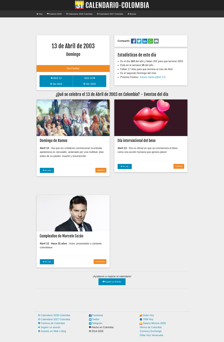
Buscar (132, 14)
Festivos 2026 (54, 14)
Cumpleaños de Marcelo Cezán (61, 236)
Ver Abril (56, 84)
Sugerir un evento (49, 327)
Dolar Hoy (147, 315)
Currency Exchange (151, 331)
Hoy (39, 14)
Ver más (47, 170)
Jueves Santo (147, 77)
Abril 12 (56, 78)
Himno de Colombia (151, 327)
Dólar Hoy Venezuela (151, 335)
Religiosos (101, 170)
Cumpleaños (100, 261)
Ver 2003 (89, 84)
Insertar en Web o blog (52, 331)
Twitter (94, 319)
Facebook (96, 315)
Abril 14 (89, 78)
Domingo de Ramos (53, 140)
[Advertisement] (112, 26)
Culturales (179, 166)
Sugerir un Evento (112, 282)
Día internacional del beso (136, 140)
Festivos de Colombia (51, 323)
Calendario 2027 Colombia (110, 14)
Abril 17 (160, 77)
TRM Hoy (146, 319)
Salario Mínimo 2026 (153, 323)
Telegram (95, 323)
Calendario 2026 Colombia (79, 14)
